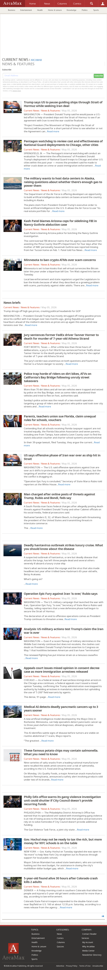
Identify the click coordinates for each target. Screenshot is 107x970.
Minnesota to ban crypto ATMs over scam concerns (60, 260)
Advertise (60, 966)
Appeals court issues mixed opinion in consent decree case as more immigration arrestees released (61, 670)
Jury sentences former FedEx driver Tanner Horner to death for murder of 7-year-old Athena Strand (61, 336)
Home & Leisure (55, 10)
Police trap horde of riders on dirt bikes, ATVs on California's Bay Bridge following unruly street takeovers (57, 377)
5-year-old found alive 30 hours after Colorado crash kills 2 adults (61, 880)
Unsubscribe (97, 966)
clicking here (16, 91)
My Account (87, 942)
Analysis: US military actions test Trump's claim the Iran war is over (63, 631)
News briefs (11, 302)
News (59, 934)
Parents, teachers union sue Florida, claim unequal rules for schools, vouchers (60, 418)
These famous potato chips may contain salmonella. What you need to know (61, 752)
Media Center (88, 950)
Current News (31, 110)
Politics (84, 10)
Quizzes (60, 946)
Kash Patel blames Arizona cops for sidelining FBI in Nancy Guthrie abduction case (60, 223)
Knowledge (71, 10)
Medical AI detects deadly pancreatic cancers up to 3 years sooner (61, 708)
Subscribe (98, 76)
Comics (60, 938)
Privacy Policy (71, 966)
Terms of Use (85, 966)
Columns (61, 942)
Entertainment (26, 10)
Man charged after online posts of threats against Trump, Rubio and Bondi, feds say (59, 496)
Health (40, 10)
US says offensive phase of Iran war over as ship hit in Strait (62, 457)
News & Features (50, 110)
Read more (53, 131)
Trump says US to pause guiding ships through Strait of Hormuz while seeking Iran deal (63, 104)
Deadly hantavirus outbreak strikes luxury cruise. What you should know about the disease (63, 547)
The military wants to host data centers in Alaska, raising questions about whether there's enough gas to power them (63, 182)
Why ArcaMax (88, 946)
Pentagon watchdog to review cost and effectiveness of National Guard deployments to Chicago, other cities (63, 143)
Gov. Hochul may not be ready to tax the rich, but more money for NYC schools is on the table (63, 841)
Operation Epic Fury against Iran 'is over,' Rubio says (60, 593)
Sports (96, 10)
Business (11, 10)
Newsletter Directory (91, 955)
